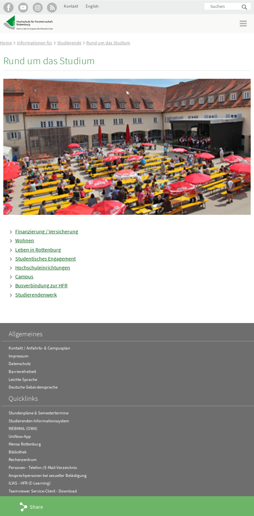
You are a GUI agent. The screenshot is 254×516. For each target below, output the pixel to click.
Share (36, 506)
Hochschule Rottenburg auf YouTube (23, 7)
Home (6, 43)
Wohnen (24, 240)
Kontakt (71, 6)
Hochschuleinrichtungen (42, 267)
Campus (24, 276)
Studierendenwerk (36, 294)
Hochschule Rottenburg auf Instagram (37, 7)
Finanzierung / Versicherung (46, 231)
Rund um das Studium (108, 43)
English (92, 6)
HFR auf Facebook (8, 7)
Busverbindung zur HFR (41, 285)
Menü (243, 23)
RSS (52, 7)
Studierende (69, 43)
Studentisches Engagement (45, 258)
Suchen (245, 7)
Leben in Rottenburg (38, 249)
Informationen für (34, 43)
